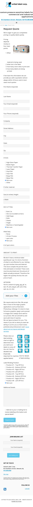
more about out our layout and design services (16, 329)
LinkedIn (27, 489)
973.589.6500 (28, 20)
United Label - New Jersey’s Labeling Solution (16, 4)
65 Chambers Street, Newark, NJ (12, 20)
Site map (5, 474)
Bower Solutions (16, 501)
